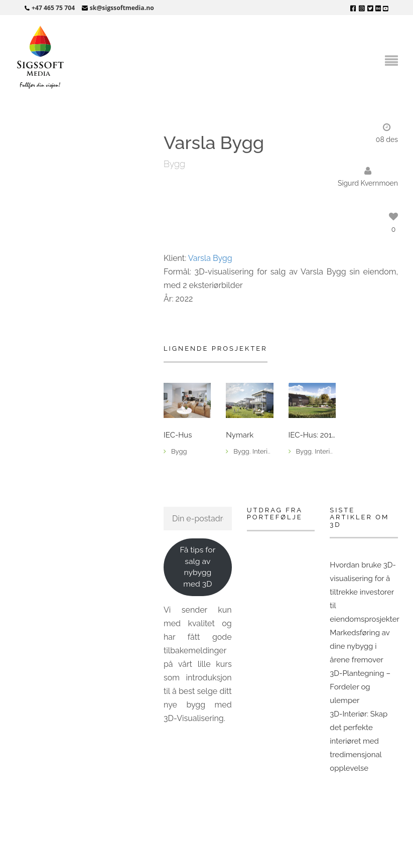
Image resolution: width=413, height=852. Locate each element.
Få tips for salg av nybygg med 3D (197, 567)
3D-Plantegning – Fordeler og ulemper (360, 687)
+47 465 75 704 (53, 8)
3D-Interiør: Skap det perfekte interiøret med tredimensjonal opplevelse (358, 741)
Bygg (174, 164)
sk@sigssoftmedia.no (122, 8)
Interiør (262, 451)
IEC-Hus (178, 435)
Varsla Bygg (210, 258)
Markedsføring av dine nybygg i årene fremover (359, 646)
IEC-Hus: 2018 (312, 435)
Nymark (239, 435)
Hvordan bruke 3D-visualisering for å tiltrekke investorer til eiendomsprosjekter (364, 592)
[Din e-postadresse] (198, 518)
